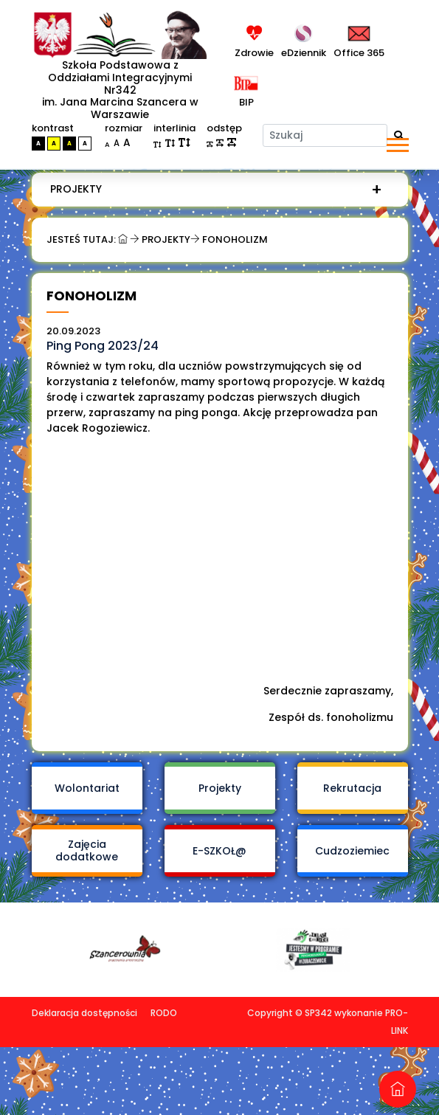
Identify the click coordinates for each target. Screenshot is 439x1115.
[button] (396, 142)
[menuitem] (216, 189)
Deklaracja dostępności (84, 984)
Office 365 (358, 53)
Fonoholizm (235, 239)
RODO (164, 984)
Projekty (76, 189)
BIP (244, 102)
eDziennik (303, 53)
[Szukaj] (325, 135)
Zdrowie (254, 53)
